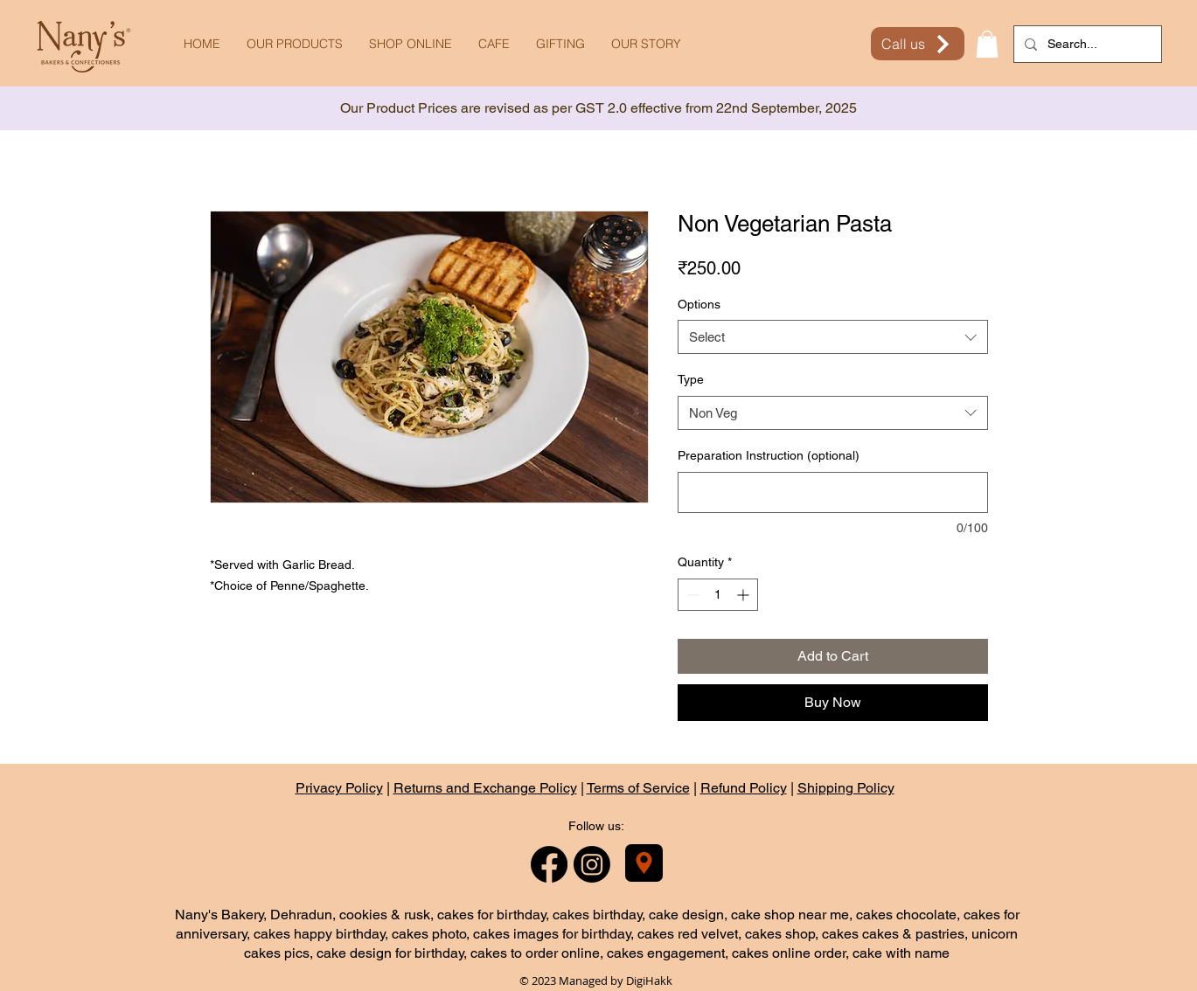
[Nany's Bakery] (644, 863)
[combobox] (833, 337)
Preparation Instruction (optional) (768, 455)
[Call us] (917, 43)
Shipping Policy (845, 788)
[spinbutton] (718, 594)
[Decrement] (691, 594)
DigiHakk (649, 980)
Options (699, 304)
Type (691, 379)
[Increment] (744, 594)
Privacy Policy (339, 788)
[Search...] (1085, 44)
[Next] (1105, 109)
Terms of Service (638, 788)
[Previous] (91, 109)
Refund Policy (743, 788)
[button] (987, 44)
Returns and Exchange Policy (485, 788)
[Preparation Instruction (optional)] (833, 492)
